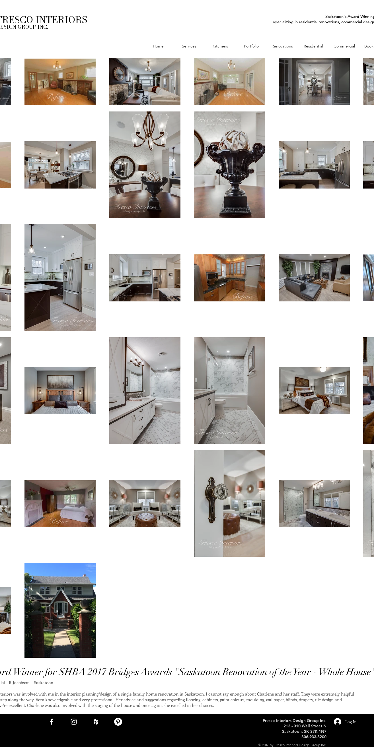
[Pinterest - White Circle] (118, 722)
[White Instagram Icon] (74, 722)
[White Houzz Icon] (96, 722)
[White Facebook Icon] (52, 722)
